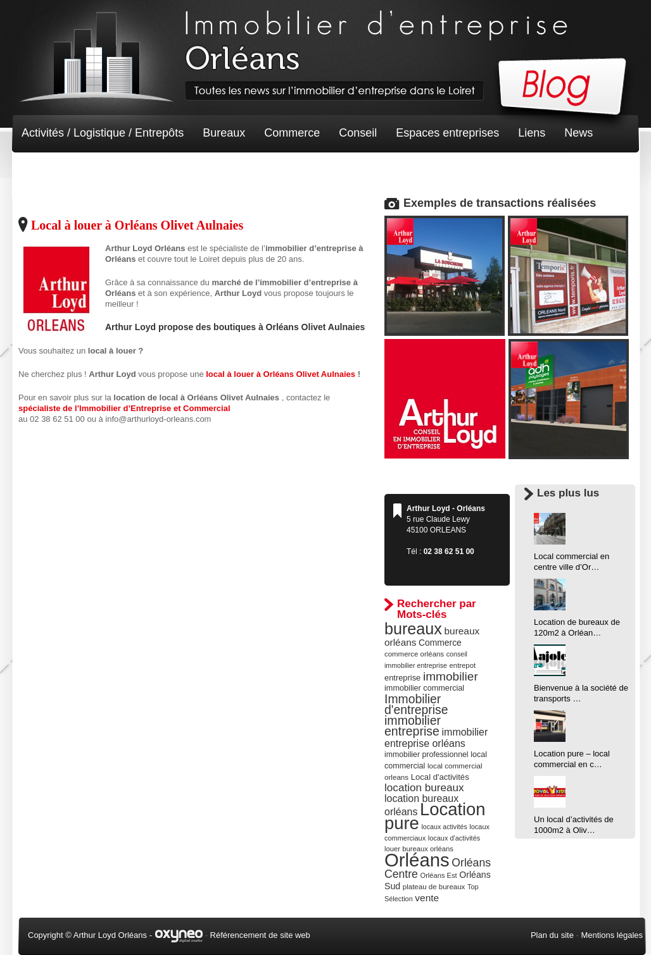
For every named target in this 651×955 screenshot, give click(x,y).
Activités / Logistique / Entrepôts (103, 132)
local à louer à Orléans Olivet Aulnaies (281, 374)
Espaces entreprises (447, 132)
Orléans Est (438, 875)
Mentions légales (612, 935)
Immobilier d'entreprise (416, 704)
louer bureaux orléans (418, 849)
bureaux (413, 629)
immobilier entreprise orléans (436, 738)
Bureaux (224, 132)
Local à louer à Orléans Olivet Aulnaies (137, 225)
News (578, 132)
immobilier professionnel (426, 754)
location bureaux (424, 787)
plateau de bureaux (434, 886)
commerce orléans (414, 654)
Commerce (292, 132)
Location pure (435, 816)
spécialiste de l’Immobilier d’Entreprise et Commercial (124, 408)
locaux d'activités (454, 838)
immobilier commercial (424, 688)
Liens (531, 132)
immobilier (450, 676)
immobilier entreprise (412, 725)
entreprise (402, 677)
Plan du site (552, 935)
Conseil (358, 132)
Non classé (50, 170)
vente (427, 897)
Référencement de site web (260, 935)
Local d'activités (440, 777)
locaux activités (444, 826)
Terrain (114, 170)
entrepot (463, 665)
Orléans (417, 859)
